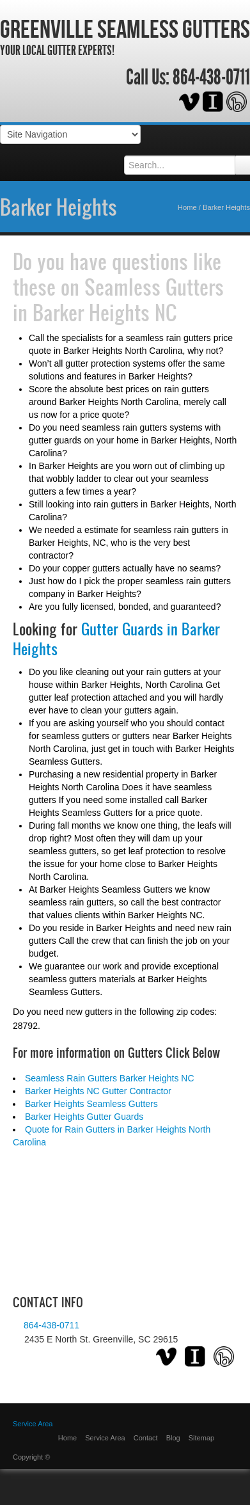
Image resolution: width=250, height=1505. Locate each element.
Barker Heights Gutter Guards (84, 1116)
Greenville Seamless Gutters (125, 28)
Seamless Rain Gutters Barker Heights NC (109, 1078)
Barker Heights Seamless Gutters (91, 1104)
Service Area (105, 1438)
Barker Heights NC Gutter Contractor (98, 1091)
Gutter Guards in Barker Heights (116, 639)
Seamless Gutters (154, 287)
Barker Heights (58, 207)
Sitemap (201, 1438)
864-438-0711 (211, 77)
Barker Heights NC (105, 312)
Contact (146, 1438)
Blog (173, 1438)
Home (187, 207)
